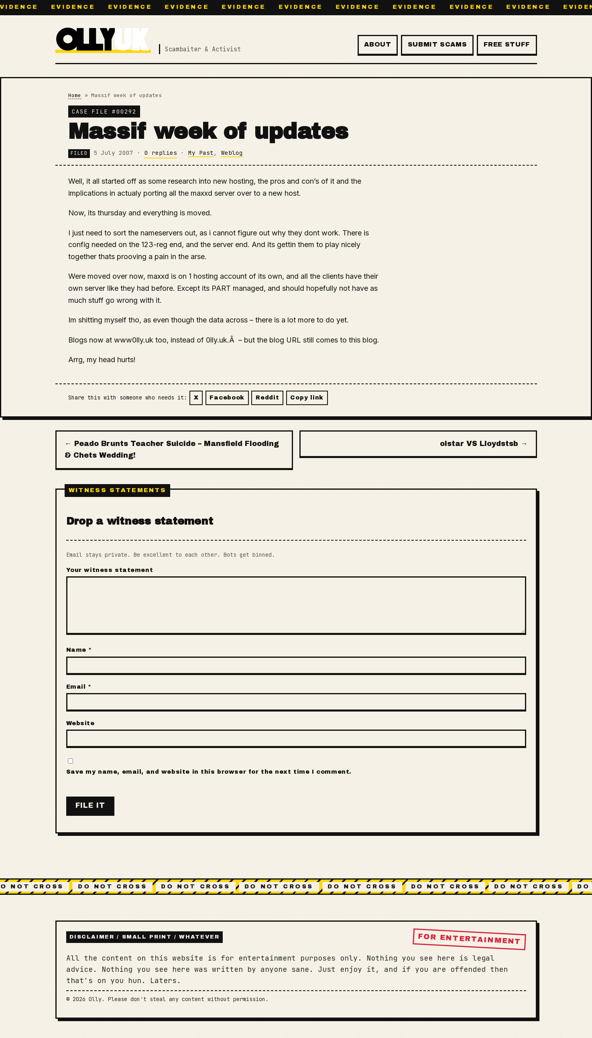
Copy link (306, 397)
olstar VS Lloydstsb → (484, 444)
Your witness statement (109, 570)
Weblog (232, 152)
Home (74, 95)
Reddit (267, 397)
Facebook (227, 397)
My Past (201, 152)
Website (80, 723)
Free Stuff (507, 44)
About (377, 44)
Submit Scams (437, 44)
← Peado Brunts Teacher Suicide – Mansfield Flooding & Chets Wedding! (172, 450)
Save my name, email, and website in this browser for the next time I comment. (209, 771)
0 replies (160, 152)
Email (79, 686)
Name (79, 650)
